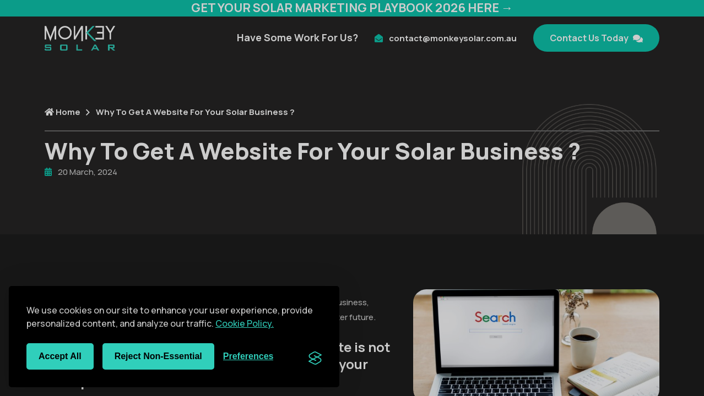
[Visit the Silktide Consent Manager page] (315, 356)
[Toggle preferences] (248, 357)
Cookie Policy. (244, 323)
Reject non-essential (158, 356)
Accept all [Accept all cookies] (60, 356)
